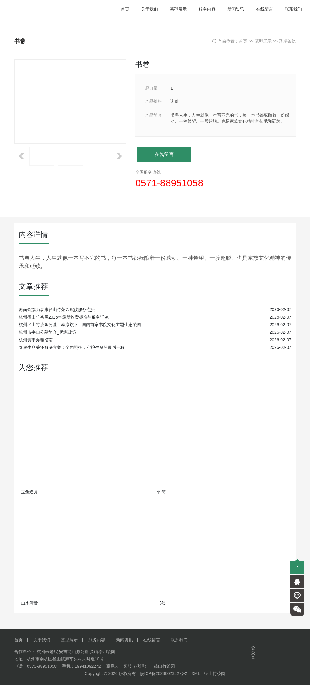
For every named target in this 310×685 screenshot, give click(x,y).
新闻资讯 (124, 640)
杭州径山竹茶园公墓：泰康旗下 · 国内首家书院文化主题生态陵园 (80, 324)
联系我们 (179, 640)
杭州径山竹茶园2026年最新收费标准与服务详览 (64, 317)
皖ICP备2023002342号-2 (163, 673)
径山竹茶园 (214, 673)
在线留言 (164, 154)
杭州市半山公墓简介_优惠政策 (47, 332)
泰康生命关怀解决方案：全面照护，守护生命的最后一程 (72, 347)
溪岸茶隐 (287, 41)
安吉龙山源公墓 (74, 651)
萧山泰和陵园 (102, 651)
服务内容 (96, 640)
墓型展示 (263, 41)
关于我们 (41, 640)
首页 (243, 41)
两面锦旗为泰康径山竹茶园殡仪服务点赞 (57, 309)
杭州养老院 (47, 651)
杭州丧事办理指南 (36, 339)
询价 (174, 101)
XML (195, 673)
